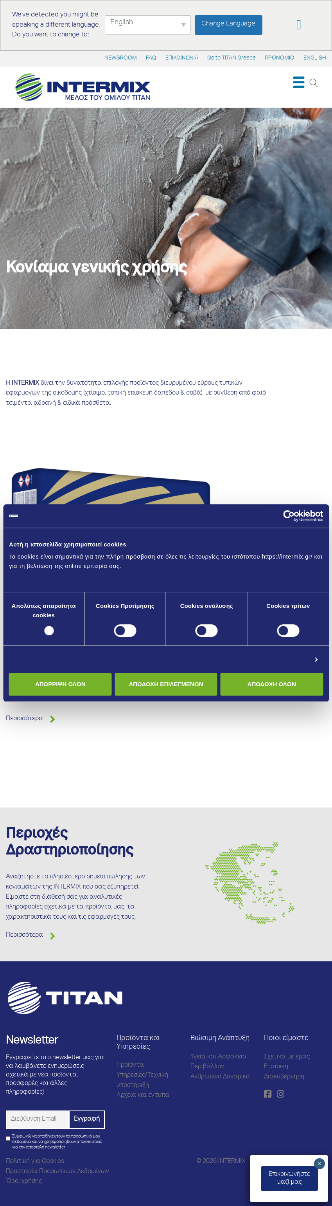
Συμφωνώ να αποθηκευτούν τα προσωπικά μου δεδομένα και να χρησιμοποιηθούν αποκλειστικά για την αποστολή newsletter (57, 1142)
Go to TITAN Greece (231, 58)
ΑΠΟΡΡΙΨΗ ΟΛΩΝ (60, 684)
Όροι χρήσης (24, 1182)
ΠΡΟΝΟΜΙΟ (279, 58)
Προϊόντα (130, 1065)
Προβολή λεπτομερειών (274, 659)
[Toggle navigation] (298, 82)
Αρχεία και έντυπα (143, 1095)
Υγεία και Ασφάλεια (218, 1057)
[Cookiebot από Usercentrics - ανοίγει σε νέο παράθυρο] (289, 516)
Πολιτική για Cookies (35, 1162)
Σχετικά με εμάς (287, 1057)
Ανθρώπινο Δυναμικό (219, 1077)
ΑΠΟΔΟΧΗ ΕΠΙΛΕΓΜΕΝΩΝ (166, 684)
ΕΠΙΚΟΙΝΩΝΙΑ (181, 58)
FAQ (151, 58)
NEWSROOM (120, 58)
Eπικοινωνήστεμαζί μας (289, 1179)
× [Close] (319, 1163)
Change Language (228, 24)
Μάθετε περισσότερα (40, 575)
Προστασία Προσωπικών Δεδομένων (57, 1172)
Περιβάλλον (207, 1067)
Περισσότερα (24, 719)
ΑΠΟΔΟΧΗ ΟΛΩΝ (272, 684)
